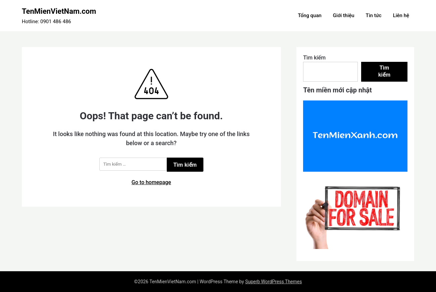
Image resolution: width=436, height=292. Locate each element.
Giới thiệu (343, 15)
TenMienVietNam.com (59, 11)
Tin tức (374, 15)
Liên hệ (401, 15)
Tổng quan (309, 15)
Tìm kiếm (314, 57)
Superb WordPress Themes (273, 281)
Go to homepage (151, 182)
